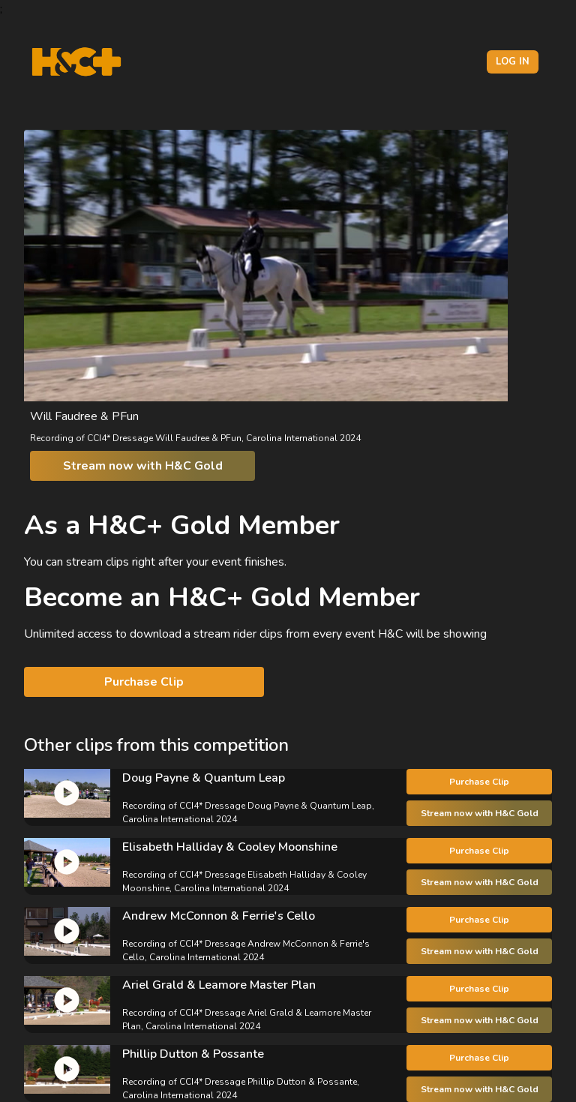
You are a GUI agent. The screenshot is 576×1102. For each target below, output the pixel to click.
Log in (513, 61)
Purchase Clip (144, 682)
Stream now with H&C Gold (143, 466)
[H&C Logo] (76, 62)
